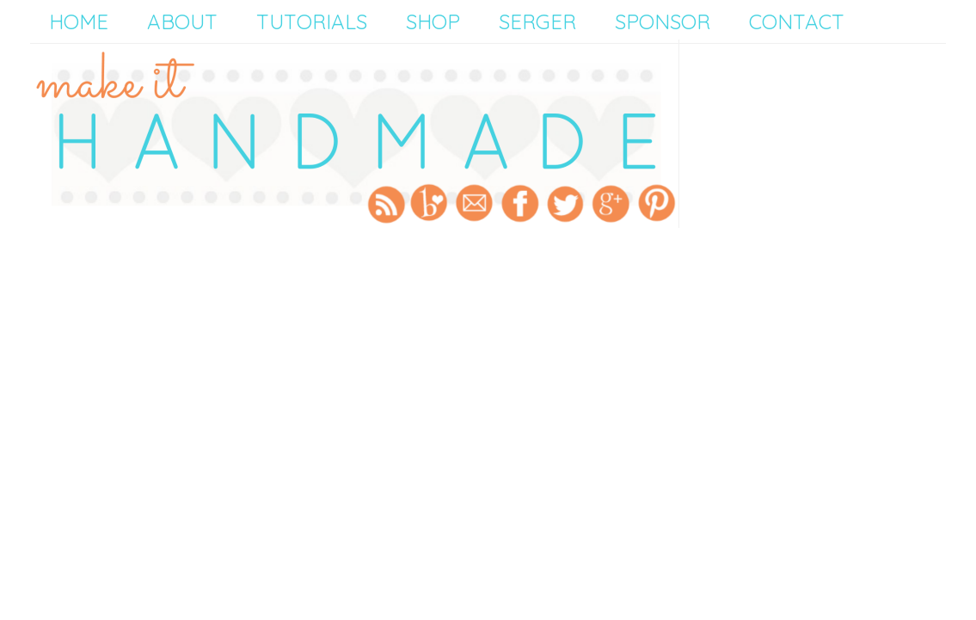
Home (78, 21)
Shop (433, 21)
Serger (537, 21)
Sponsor (662, 21)
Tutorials (311, 21)
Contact (796, 21)
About (182, 21)
